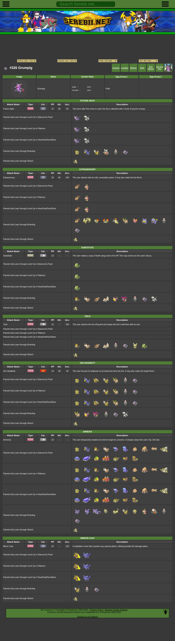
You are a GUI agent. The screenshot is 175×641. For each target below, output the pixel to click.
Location (124, 68)
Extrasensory (9, 178)
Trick (5, 324)
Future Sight (8, 109)
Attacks (133, 68)
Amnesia (7, 440)
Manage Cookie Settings (116, 610)
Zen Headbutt (9, 371)
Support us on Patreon (87, 617)
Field (108, 89)
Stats (142, 68)
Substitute (7, 256)
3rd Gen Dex (159, 68)
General (115, 68)
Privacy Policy (96, 610)
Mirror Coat (8, 546)
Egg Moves (151, 68)
